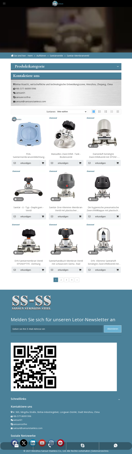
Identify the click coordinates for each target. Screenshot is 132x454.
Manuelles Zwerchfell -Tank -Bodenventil (66, 155)
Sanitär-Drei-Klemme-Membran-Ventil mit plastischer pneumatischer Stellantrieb (66, 209)
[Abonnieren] (112, 328)
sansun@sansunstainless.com (30, 101)
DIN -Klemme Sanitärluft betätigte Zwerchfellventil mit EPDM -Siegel (103, 262)
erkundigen (21, 163)
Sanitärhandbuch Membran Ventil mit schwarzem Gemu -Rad (66, 262)
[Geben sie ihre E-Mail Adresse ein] (57, 328)
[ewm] (35, 367)
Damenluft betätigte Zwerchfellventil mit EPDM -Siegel (103, 155)
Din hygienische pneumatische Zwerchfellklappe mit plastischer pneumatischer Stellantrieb (103, 209)
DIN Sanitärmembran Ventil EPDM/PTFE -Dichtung (29, 262)
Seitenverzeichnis (100, 450)
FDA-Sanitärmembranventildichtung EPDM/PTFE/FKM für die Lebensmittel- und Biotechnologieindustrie (28, 155)
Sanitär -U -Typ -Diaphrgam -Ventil (28, 209)
